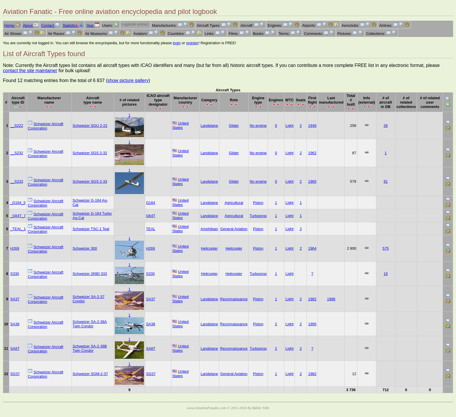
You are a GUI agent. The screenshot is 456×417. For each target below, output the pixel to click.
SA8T (14, 348)
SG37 (15, 374)
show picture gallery (127, 80)
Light (290, 125)
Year (92, 25)
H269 (14, 248)
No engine (258, 125)
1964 (312, 248)
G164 (150, 202)
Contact (50, 25)
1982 (312, 299)
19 (386, 274)
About (30, 25)
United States (180, 125)
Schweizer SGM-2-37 (90, 374)
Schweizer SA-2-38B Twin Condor (90, 348)
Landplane (209, 125)
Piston (258, 202)
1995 (312, 324)
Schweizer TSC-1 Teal (91, 229)
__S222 (16, 125)
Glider (234, 125)
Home (12, 25)
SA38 (14, 324)
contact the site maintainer (30, 70)
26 (386, 125)
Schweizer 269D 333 (90, 274)
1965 (312, 181)
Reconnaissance (234, 299)
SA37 (14, 299)
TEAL (150, 229)
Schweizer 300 (85, 248)
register (192, 43)
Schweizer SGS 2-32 (90, 153)
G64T (150, 216)
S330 (14, 274)
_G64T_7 (18, 216)
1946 (312, 125)
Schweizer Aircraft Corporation (45, 126)
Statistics (73, 25)
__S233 (16, 181)
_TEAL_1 (18, 229)
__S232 (16, 153)
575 (385, 248)
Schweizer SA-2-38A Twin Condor (90, 324)
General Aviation (233, 229)
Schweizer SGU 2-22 (90, 125)
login (177, 43)
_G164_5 (18, 202)
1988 (331, 299)
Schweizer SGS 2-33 (90, 181)
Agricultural (234, 202)
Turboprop (258, 216)
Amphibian (209, 229)
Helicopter (209, 248)
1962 (312, 153)
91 (386, 181)
